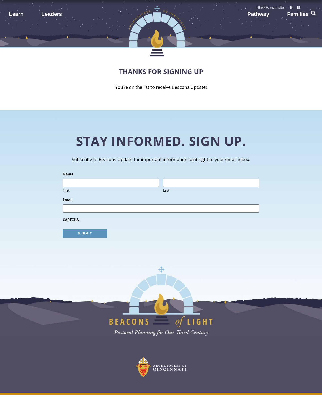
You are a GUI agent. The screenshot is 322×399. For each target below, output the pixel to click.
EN (291, 7)
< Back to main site (270, 7)
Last (166, 190)
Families (298, 14)
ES (299, 7)
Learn (16, 14)
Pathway (258, 14)
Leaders (51, 14)
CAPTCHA (71, 219)
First (66, 190)
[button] (313, 13)
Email (68, 200)
